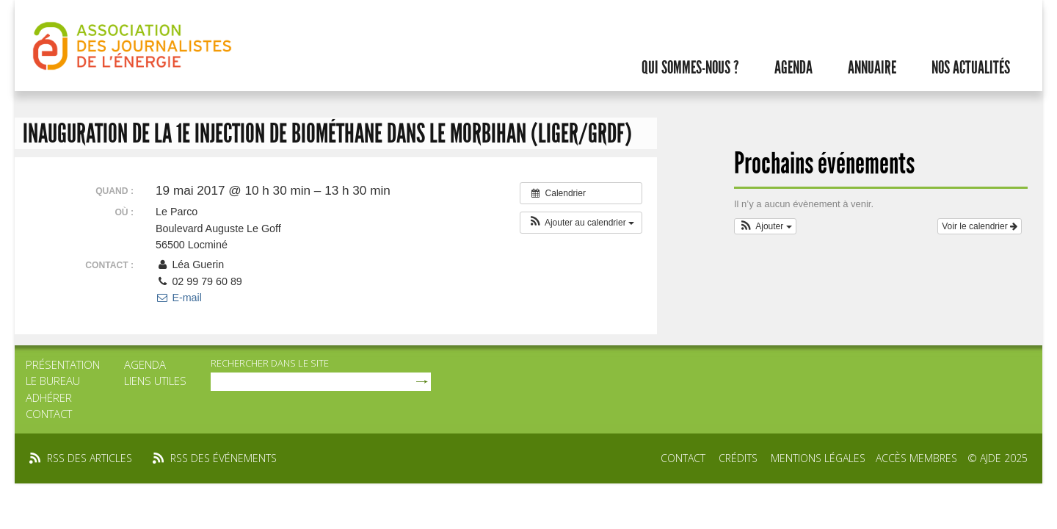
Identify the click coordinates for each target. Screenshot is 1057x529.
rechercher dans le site (270, 363)
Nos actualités (970, 67)
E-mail (179, 297)
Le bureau (53, 380)
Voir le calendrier (979, 226)
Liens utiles (155, 380)
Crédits (738, 458)
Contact (49, 413)
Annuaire (872, 67)
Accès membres (916, 458)
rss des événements (223, 458)
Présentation (63, 364)
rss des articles (89, 458)
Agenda (793, 67)
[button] (581, 222)
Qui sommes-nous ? (690, 67)
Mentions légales (818, 458)
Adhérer (49, 397)
